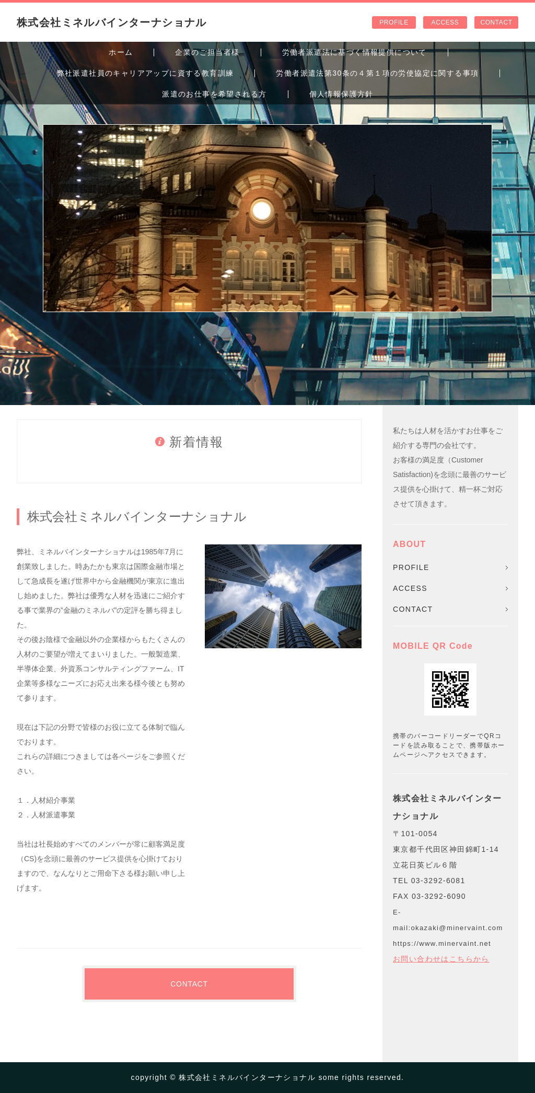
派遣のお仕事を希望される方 (214, 94)
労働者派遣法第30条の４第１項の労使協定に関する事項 (377, 73)
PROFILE (393, 22)
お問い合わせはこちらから (441, 959)
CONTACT (496, 22)
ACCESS (445, 22)
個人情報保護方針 (341, 94)
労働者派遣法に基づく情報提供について (354, 52)
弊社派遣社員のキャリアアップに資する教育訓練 (145, 73)
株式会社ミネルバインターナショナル (112, 22)
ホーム (121, 52)
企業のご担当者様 (207, 52)
